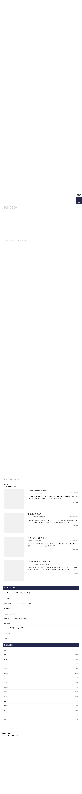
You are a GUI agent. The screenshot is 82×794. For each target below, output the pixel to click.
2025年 (6, 654)
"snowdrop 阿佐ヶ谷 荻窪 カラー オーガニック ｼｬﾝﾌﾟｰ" (42, 564)
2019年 (6, 682)
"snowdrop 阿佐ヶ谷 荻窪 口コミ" (37, 493)
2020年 (6, 678)
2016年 (6, 696)
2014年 (6, 705)
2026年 (6, 650)
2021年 (6, 673)
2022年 (6, 668)
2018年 (6, 687)
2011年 (6, 719)
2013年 (6, 710)
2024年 (6, 659)
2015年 (6, 701)
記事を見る (75, 502)
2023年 (6, 664)
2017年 (6, 692)
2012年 (6, 715)
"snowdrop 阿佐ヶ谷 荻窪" (35, 540)
